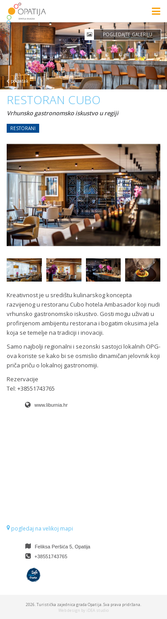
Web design (69, 610)
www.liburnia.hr (51, 405)
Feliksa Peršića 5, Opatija (62, 546)
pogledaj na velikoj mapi (40, 528)
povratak (18, 81)
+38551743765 (50, 556)
